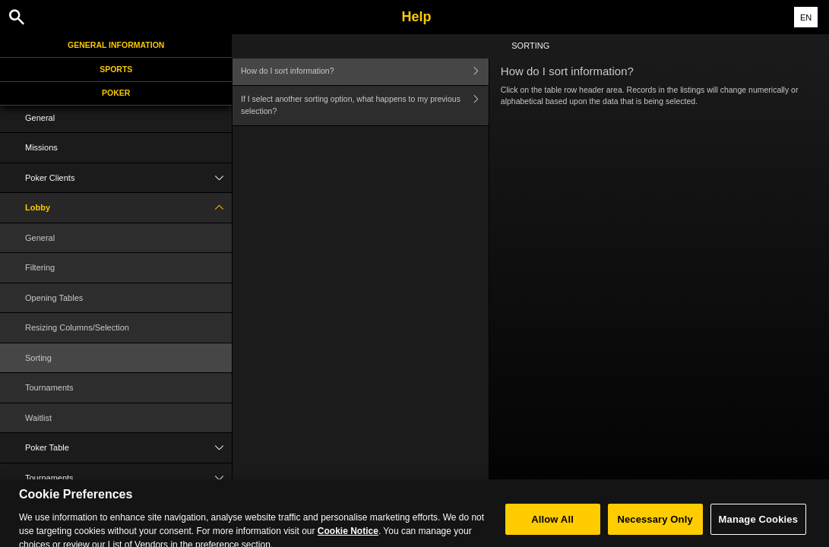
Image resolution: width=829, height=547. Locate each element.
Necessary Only (654, 527)
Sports (116, 69)
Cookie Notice (348, 539)
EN (806, 17)
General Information (116, 44)
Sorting (38, 357)
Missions (41, 147)
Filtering (40, 267)
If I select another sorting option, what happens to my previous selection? (365, 106)
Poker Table (128, 448)
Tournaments (49, 387)
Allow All (552, 527)
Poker (116, 92)
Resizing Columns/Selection (77, 327)
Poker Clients (128, 178)
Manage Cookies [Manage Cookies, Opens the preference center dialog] (758, 527)
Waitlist (38, 417)
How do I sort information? (365, 71)
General (40, 117)
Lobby (128, 208)
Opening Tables (54, 297)
